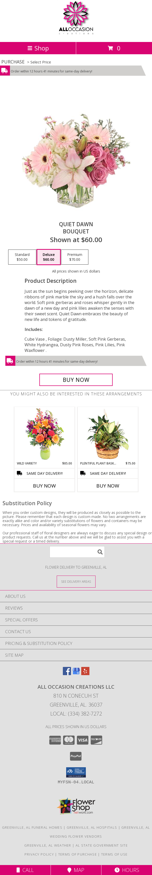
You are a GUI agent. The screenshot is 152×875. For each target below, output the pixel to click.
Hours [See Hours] (126, 870)
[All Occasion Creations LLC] (76, 34)
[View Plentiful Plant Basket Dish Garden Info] (107, 434)
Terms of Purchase (77, 854)
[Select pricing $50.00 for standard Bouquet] (22, 257)
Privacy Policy (39, 854)
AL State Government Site (102, 845)
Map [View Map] (75, 870)
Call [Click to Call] (25, 870)
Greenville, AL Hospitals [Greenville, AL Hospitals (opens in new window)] (92, 827)
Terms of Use (114, 854)
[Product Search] (77, 552)
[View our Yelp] (85, 673)
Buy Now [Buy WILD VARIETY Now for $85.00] (44, 485)
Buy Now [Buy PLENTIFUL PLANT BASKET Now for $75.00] (107, 485)
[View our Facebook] (67, 673)
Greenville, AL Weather (47, 845)
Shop (38, 48)
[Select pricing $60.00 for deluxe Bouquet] (48, 257)
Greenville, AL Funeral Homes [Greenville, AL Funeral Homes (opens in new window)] (32, 827)
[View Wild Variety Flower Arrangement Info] (44, 434)
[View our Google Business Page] (76, 673)
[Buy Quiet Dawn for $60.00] (76, 380)
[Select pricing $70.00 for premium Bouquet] (74, 257)
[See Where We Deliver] (76, 581)
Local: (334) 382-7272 (76, 713)
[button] (76, 772)
